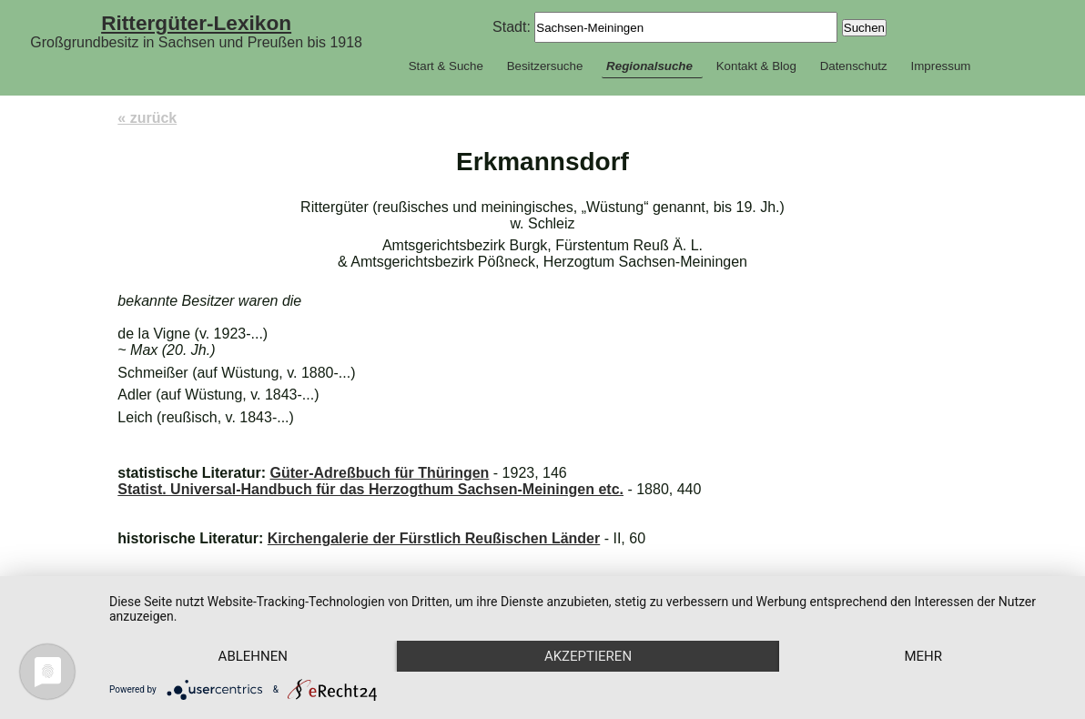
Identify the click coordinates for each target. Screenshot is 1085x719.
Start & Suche (446, 66)
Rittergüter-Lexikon (196, 23)
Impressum (940, 66)
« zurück (147, 118)
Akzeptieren (588, 656)
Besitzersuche (545, 66)
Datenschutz (853, 66)
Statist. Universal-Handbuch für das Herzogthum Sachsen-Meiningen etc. (370, 489)
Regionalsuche (649, 66)
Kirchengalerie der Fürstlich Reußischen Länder (434, 538)
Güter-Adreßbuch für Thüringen (379, 473)
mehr (923, 656)
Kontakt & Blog (756, 66)
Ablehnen (253, 656)
